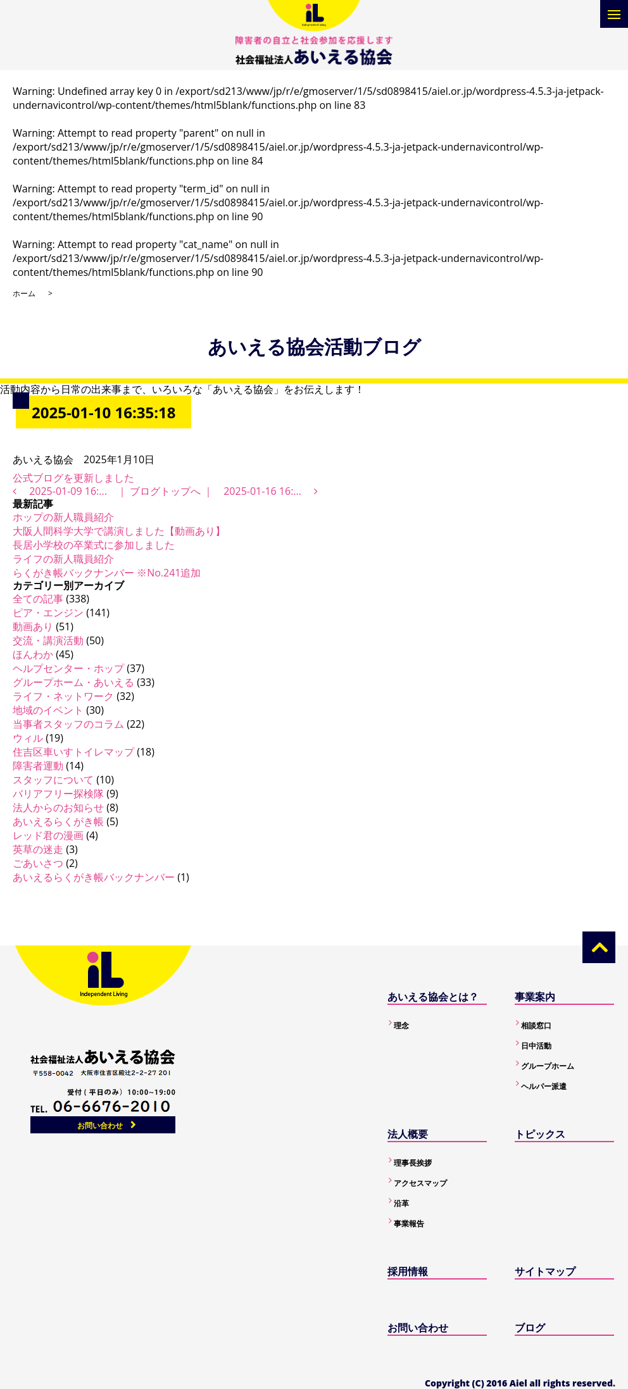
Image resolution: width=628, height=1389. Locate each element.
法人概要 (407, 1134)
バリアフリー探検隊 (58, 793)
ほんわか (33, 654)
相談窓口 (536, 1025)
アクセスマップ (420, 1183)
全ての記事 (38, 599)
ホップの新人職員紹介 (63, 517)
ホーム (24, 293)
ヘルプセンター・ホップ (68, 668)
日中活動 (536, 1045)
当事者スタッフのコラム (68, 724)
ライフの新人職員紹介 (63, 559)
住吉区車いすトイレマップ (73, 752)
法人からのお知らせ (58, 807)
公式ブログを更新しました (73, 478)
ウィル (28, 738)
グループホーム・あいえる (73, 682)
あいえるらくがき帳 (58, 821)
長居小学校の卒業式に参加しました (94, 545)
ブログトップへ (165, 491)
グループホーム (547, 1066)
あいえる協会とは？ (433, 997)
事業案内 (535, 997)
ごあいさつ (38, 863)
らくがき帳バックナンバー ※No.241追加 (107, 573)
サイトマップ (545, 1271)
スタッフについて (53, 780)
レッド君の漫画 (48, 835)
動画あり (33, 626)
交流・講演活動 (48, 640)
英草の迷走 (38, 849)
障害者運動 (38, 766)
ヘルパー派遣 (544, 1086)
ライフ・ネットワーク (63, 696)
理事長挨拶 (413, 1162)
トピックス (540, 1134)
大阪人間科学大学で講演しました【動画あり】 (119, 531)
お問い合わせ (100, 1125)
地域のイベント (48, 710)
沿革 (401, 1203)
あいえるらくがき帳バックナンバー (94, 877)
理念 (401, 1025)
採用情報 (407, 1271)
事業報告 (409, 1223)
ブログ (530, 1328)
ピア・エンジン (48, 613)
